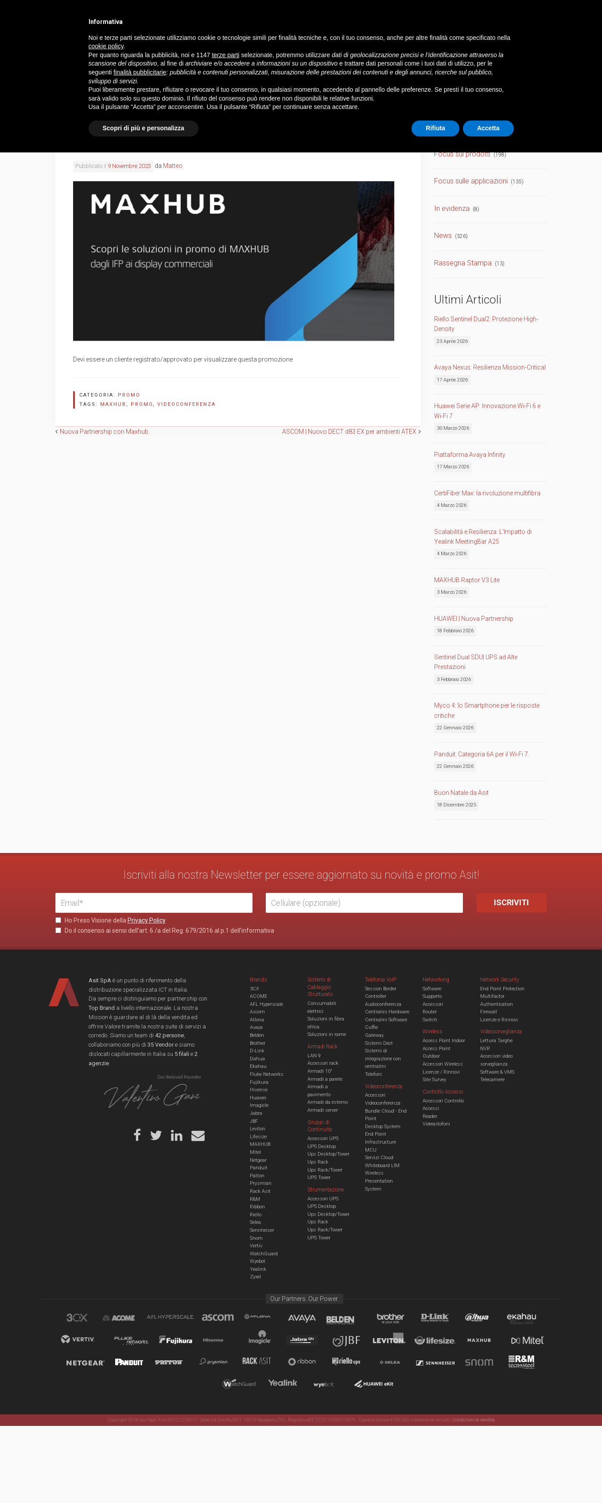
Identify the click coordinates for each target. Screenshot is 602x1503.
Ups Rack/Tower (324, 1170)
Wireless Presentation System (379, 1180)
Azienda (134, 13)
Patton (257, 1176)
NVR (485, 1048)
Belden (257, 1035)
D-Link (257, 1051)
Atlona (257, 1020)
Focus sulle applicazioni (471, 181)
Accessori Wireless (443, 1064)
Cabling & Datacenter (159, 42)
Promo (129, 395)
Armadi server (322, 1110)
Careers (257, 13)
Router (430, 1012)
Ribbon (257, 1207)
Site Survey (434, 1079)
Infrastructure (380, 1142)
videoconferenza (186, 404)
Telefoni (373, 1074)
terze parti (225, 1405)
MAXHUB (260, 1144)
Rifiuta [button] (435, 1478)
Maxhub (484, 1341)
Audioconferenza (383, 1004)
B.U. (326, 13)
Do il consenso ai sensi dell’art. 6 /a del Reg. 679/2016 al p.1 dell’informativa (164, 930)
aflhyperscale (174, 1319)
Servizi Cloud (379, 1157)
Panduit (259, 1168)
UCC (216, 42)
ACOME (258, 996)
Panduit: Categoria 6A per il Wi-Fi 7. (481, 754)
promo (142, 404)
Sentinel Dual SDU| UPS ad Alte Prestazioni (475, 662)
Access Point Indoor (444, 1041)
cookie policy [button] (106, 1397)
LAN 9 (314, 1056)
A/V (331, 42)
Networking (258, 42)
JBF (254, 1121)
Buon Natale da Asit (461, 792)
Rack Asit (260, 1191)
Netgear (258, 1160)
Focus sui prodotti (462, 154)
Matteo (173, 165)
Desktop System (382, 1126)
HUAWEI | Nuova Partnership (473, 618)
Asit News (294, 13)
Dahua (257, 1059)
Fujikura (259, 1082)
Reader (430, 1116)
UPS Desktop (321, 1146)
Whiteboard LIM (382, 1165)
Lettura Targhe (496, 1041)
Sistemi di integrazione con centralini (383, 1058)
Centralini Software (386, 1020)
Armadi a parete (324, 1079)
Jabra (256, 1113)
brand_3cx (85, 1319)
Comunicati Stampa (465, 126)
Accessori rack (322, 1063)
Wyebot (257, 1261)
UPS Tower (318, 1177)
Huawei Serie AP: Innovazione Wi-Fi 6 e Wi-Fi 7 (487, 410)
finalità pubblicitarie (139, 1422)
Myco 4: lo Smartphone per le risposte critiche (487, 710)
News (443, 235)
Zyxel (255, 1277)
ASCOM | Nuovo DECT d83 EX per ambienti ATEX (349, 431)
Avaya (256, 1027)
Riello (255, 1215)
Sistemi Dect (379, 1043)
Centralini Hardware (387, 1012)
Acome (130, 1319)
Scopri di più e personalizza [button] (143, 1478)
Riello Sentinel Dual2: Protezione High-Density (486, 323)
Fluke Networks (267, 1074)
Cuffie (371, 1027)
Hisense (259, 1090)
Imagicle (259, 1105)
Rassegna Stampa (463, 263)
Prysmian (261, 1183)
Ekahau (258, 1066)
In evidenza (452, 208)
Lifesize (258, 1137)
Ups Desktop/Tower (328, 1154)
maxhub (113, 404)
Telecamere (492, 1079)
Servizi (168, 13)
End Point (375, 1134)
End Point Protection (502, 989)
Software (432, 989)
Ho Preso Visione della (110, 920)
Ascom (257, 1012)
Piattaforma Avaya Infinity (469, 454)
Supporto (432, 996)
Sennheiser (262, 1230)
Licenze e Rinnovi (499, 1020)
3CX (254, 989)
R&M (255, 1199)
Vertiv (256, 1246)
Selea (255, 1222)
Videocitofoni (436, 1124)
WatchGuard (264, 1254)
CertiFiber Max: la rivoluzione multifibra (487, 493)
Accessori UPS (322, 1138)
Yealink (258, 1269)
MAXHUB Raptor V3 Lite (467, 580)
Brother (257, 1043)
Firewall (488, 1012)
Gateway (374, 1035)
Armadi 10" (319, 1071)
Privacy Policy (147, 920)
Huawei (258, 1098)
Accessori (433, 1004)
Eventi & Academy (212, 13)
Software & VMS (497, 1072)
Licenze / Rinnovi (441, 1072)
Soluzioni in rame (326, 1034)
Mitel (255, 1152)
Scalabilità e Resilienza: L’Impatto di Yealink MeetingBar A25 (483, 536)
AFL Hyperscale (266, 1004)
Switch (430, 1020)
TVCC (301, 42)
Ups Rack (317, 1162)
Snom (256, 1238)
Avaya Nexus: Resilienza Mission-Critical (490, 367)
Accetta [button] (488, 1478)
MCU (371, 1150)
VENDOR (511, 42)
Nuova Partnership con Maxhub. (105, 431)
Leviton (257, 1129)
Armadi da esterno (327, 1102)
